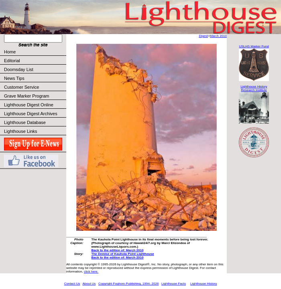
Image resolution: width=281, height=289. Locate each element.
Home (10, 51)
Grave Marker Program (26, 96)
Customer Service (34, 87)
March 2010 (218, 36)
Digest (203, 36)
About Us (89, 283)
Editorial (34, 60)
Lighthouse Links (20, 131)
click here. (91, 271)
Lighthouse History (203, 283)
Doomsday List (18, 69)
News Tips (14, 78)
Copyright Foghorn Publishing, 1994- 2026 (128, 283)
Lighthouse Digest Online (28, 104)
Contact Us (72, 283)
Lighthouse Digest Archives (30, 113)
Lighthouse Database (25, 122)
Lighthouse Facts (173, 283)
